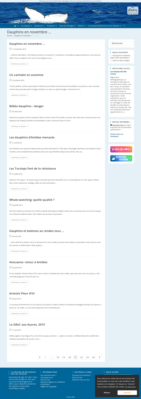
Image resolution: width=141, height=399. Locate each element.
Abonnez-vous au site (80, 379)
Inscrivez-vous (118, 125)
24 (93, 357)
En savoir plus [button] (130, 387)
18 (57, 357)
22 (81, 357)
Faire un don (77, 377)
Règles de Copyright (48, 386)
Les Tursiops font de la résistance (32, 168)
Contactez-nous (46, 377)
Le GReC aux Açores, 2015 (27, 324)
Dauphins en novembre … (27, 44)
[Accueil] (9, 36)
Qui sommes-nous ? (48, 375)
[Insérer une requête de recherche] (121, 43)
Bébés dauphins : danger (26, 106)
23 (87, 357)
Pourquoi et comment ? (81, 375)
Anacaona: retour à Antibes (28, 262)
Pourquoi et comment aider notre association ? (120, 56)
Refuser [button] (107, 393)
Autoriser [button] (127, 393)
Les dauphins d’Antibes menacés (32, 137)
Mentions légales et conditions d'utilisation (52, 383)
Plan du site (45, 379)
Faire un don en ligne (121, 60)
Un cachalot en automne (26, 75)
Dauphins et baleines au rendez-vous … (36, 231)
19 (63, 357)
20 (69, 357)
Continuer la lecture (20, 64)
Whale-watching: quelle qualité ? (32, 200)
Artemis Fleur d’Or (22, 293)
